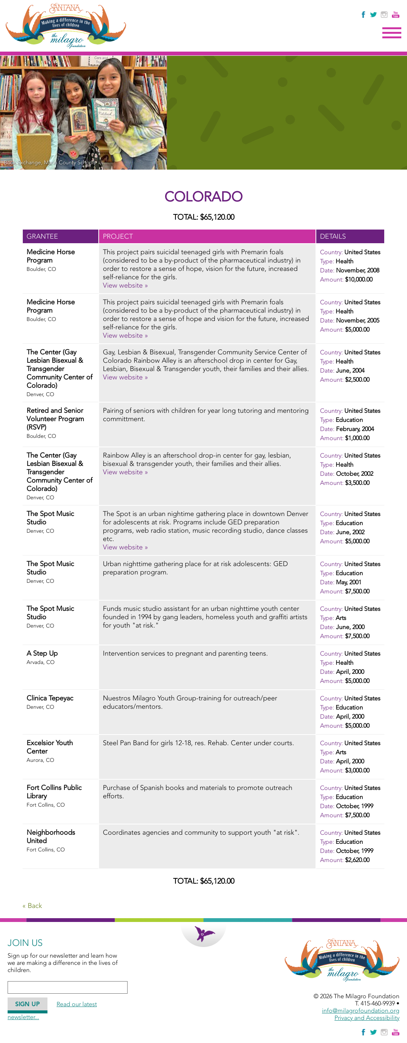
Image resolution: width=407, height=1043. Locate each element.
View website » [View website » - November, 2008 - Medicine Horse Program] (125, 285)
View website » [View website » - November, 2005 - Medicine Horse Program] (125, 335)
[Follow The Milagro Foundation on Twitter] (373, 14)
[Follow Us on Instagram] (385, 14)
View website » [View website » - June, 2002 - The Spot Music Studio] (125, 547)
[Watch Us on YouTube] (395, 14)
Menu (391, 33)
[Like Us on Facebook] (364, 14)
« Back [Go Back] (32, 905)
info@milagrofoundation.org (360, 1010)
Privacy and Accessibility (366, 1017)
